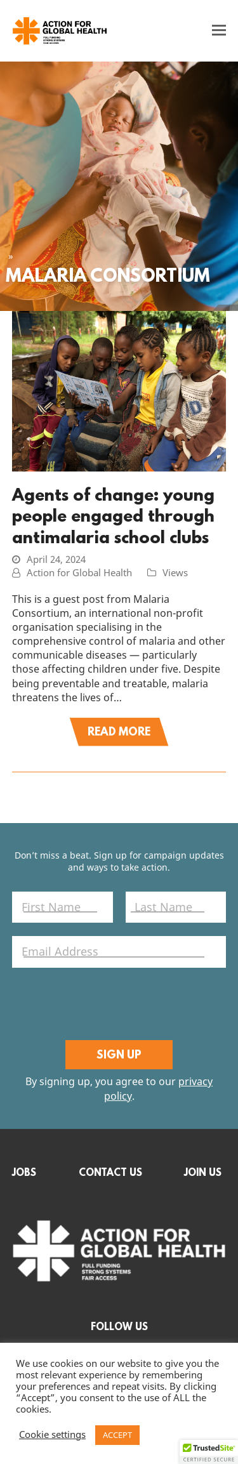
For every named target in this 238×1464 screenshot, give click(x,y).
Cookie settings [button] (52, 1435)
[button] (219, 30)
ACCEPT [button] (117, 1435)
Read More (119, 731)
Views (175, 573)
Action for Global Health (79, 573)
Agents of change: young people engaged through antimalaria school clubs (113, 515)
